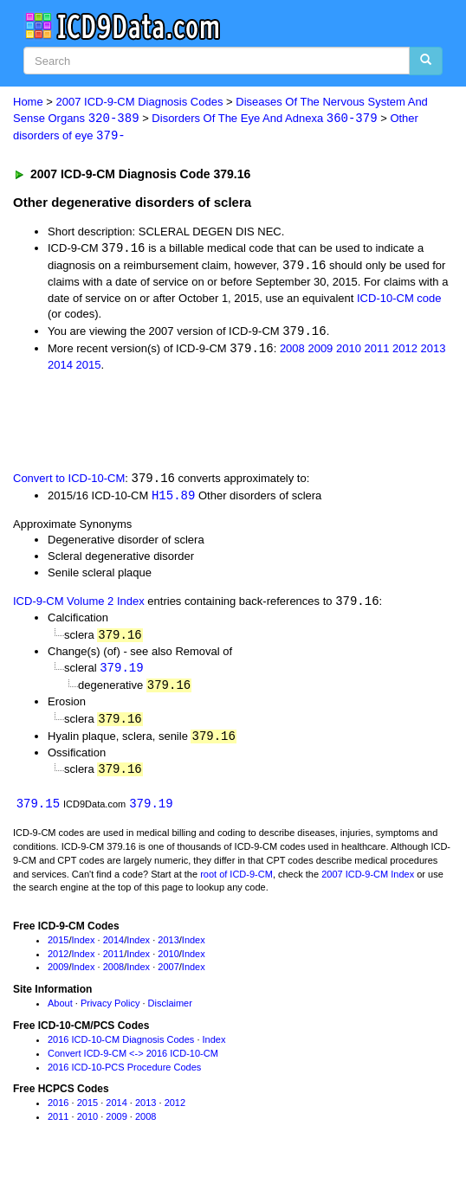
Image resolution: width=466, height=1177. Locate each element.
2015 (88, 367)
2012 (404, 351)
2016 (58, 1110)
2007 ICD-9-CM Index (367, 882)
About (60, 1011)
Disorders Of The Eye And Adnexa (264, 119)
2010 (348, 351)
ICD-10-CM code (399, 299)
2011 (377, 351)
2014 (60, 367)
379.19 (121, 673)
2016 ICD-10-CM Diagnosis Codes (121, 1047)
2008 (292, 351)
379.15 (38, 811)
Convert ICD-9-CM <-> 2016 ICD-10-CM (133, 1061)
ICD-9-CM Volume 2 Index (79, 606)
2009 (320, 351)
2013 (433, 351)
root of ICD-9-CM (236, 882)
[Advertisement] (202, 423)
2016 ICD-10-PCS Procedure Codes (124, 1075)
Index (83, 947)
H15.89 (173, 499)
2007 (168, 974)
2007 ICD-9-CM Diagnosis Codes (139, 101)
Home (28, 101)
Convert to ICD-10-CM (69, 481)
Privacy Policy (110, 1011)
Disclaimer (170, 1011)
